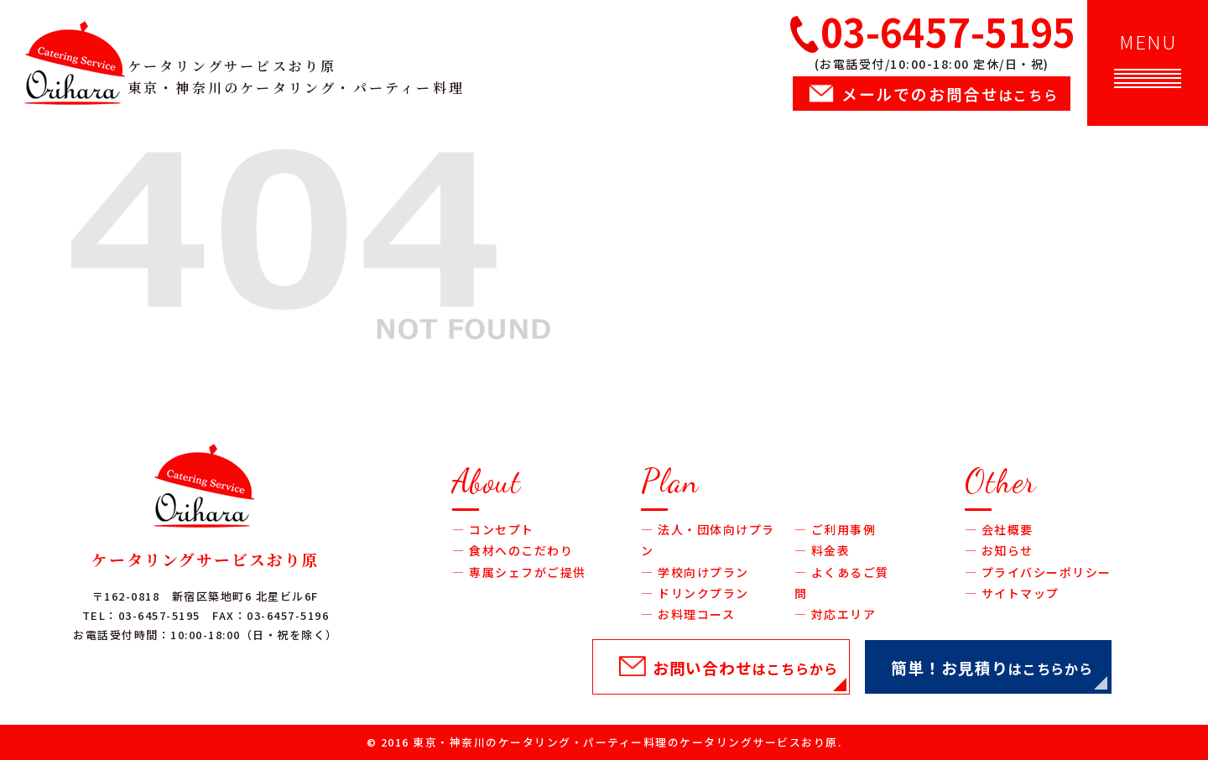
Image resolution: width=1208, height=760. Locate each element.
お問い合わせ (745, 667)
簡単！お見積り (992, 667)
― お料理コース (688, 614)
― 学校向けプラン (695, 572)
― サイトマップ (1012, 593)
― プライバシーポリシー (1038, 572)
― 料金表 (822, 550)
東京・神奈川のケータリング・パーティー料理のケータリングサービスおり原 (625, 742)
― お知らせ (999, 550)
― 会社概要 (999, 529)
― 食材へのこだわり (512, 550)
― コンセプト (493, 529)
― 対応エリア (835, 614)
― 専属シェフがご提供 (519, 572)
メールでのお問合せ (950, 93)
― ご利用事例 (835, 529)
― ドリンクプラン (695, 593)
